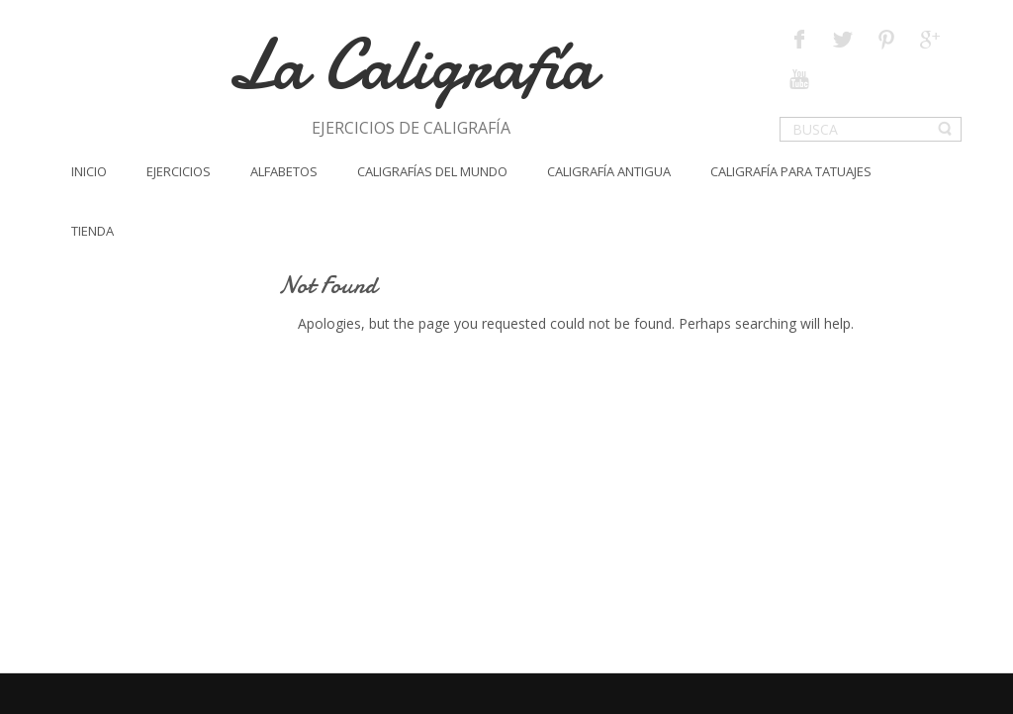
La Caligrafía (411, 65)
